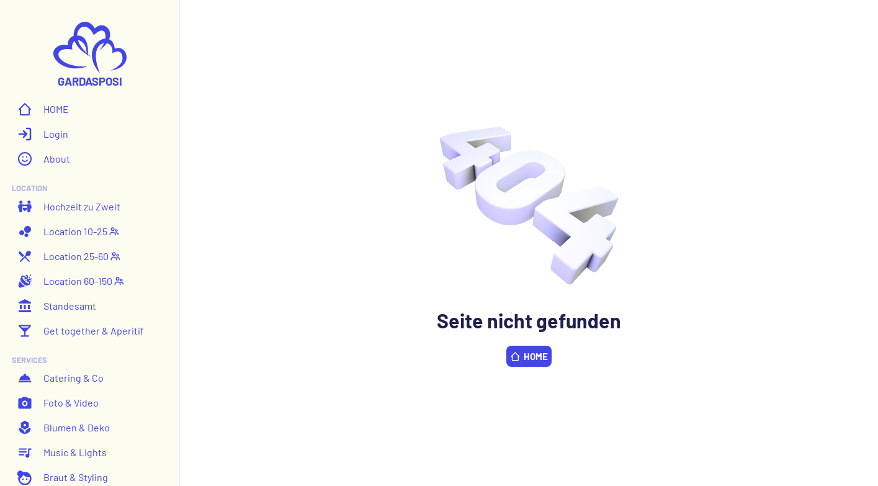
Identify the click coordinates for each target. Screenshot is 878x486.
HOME (43, 109)
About (43, 158)
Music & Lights (62, 452)
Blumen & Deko (63, 427)
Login (42, 134)
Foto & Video (58, 402)
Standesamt (56, 306)
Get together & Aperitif (80, 330)
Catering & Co (60, 378)
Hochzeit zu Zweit (68, 206)
